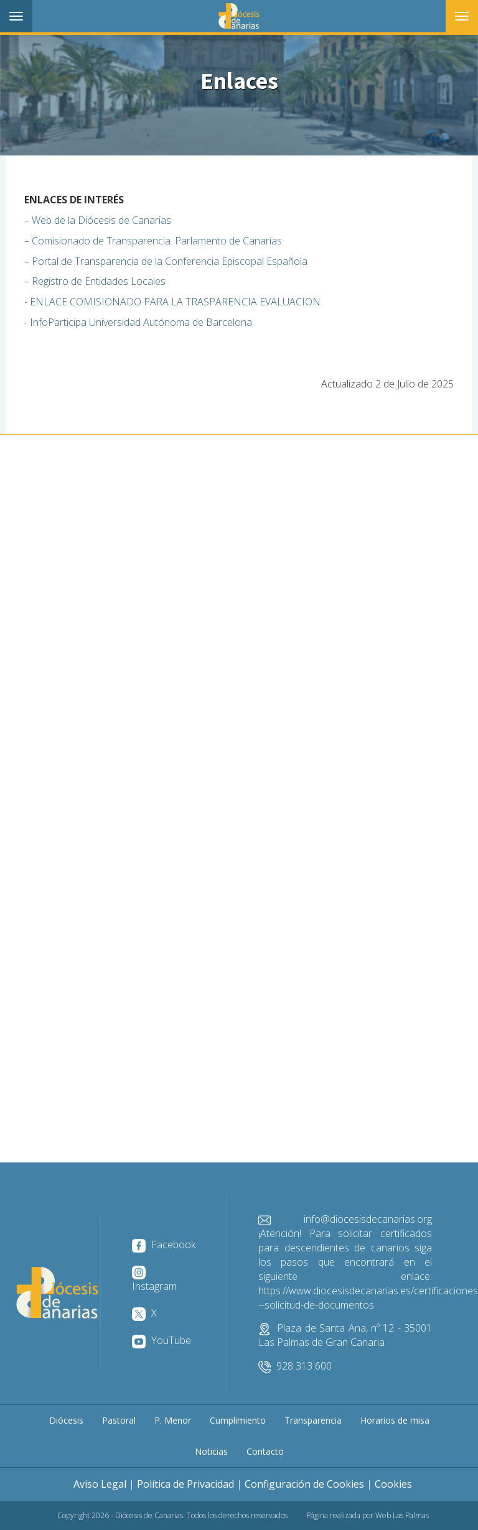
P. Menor (172, 1420)
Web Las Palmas (402, 1515)
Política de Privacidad (185, 1484)
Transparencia (313, 1420)
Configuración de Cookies (304, 1484)
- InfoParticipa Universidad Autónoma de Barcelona (138, 322)
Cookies (393, 1484)
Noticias (211, 1451)
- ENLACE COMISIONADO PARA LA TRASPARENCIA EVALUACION (172, 301)
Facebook (163, 1244)
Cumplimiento (238, 1420)
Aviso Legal (99, 1484)
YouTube (161, 1340)
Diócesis (66, 1420)
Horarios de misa (394, 1420)
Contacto (265, 1451)
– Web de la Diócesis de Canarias (97, 220)
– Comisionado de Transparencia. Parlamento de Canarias (153, 241)
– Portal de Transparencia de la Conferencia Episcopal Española (165, 261)
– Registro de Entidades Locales (95, 281)
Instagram (154, 1279)
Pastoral (119, 1420)
